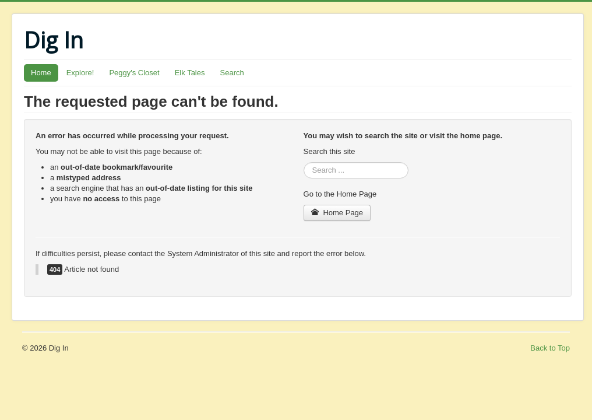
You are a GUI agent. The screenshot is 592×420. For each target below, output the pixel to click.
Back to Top (550, 348)
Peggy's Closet (134, 72)
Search (232, 72)
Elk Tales (190, 72)
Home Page (337, 212)
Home (41, 72)
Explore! (80, 72)
